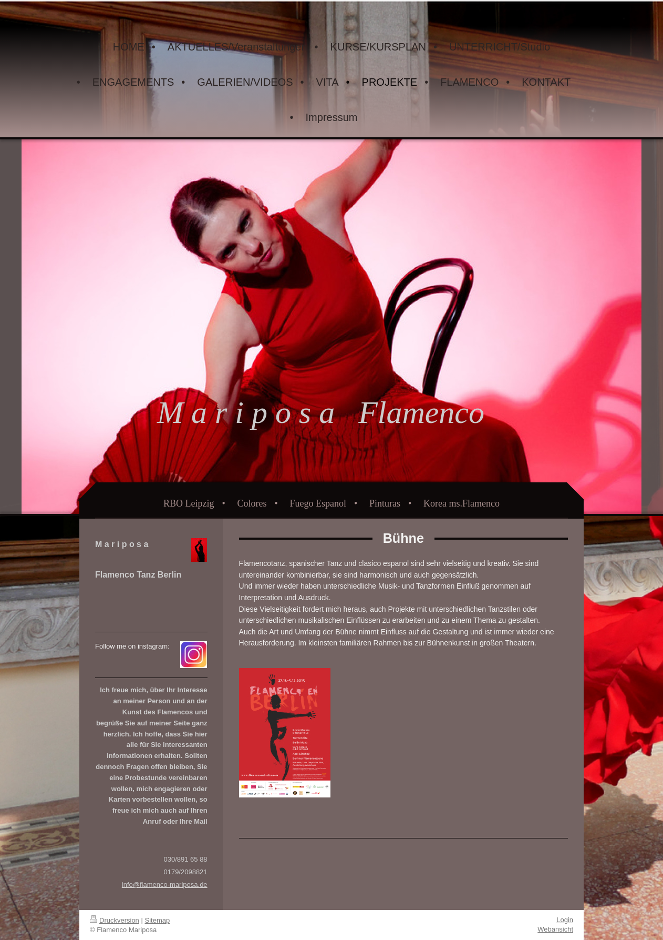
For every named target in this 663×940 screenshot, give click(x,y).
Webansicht (555, 929)
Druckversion (114, 920)
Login (564, 920)
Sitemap (157, 920)
